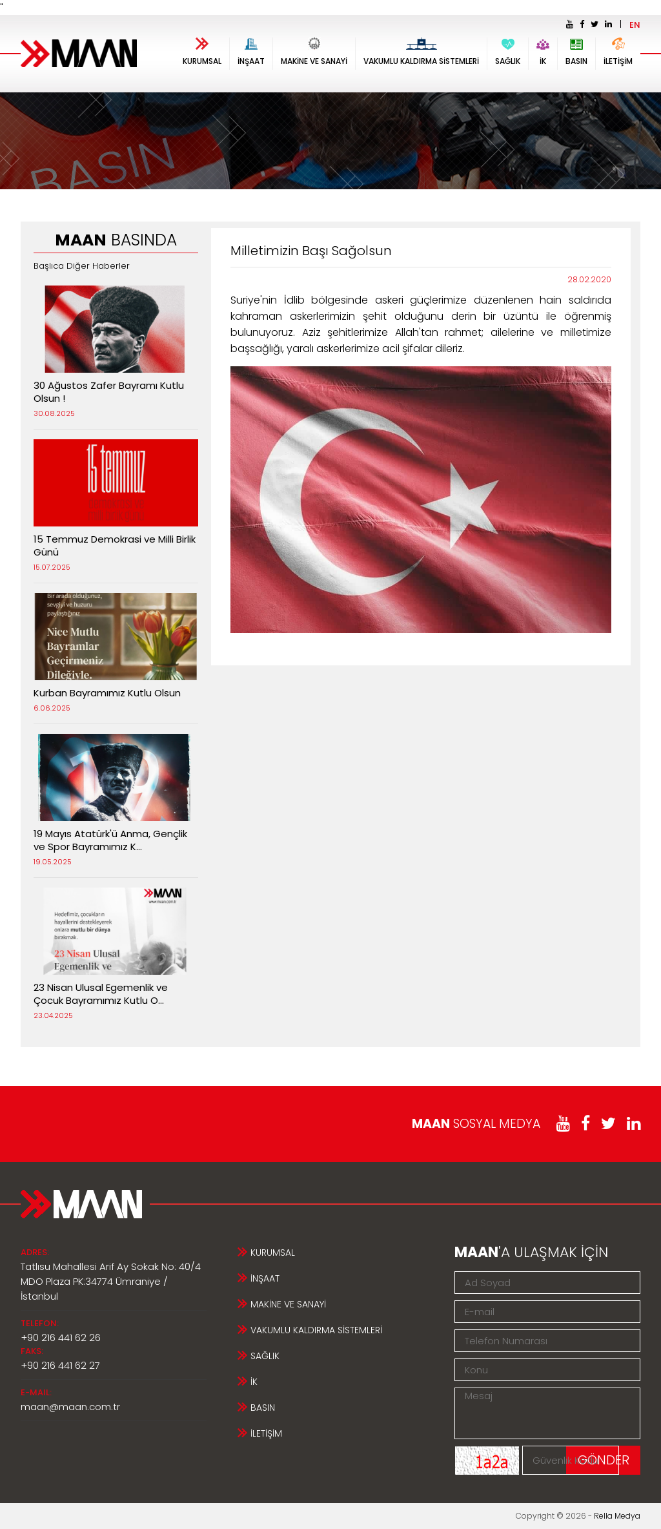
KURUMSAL (202, 52)
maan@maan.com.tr (70, 1406)
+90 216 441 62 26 (61, 1337)
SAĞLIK (507, 52)
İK (542, 52)
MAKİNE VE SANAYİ (314, 52)
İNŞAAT (251, 52)
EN (634, 25)
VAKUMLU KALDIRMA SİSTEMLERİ (421, 52)
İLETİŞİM (618, 52)
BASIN (576, 52)
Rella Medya (617, 1515)
